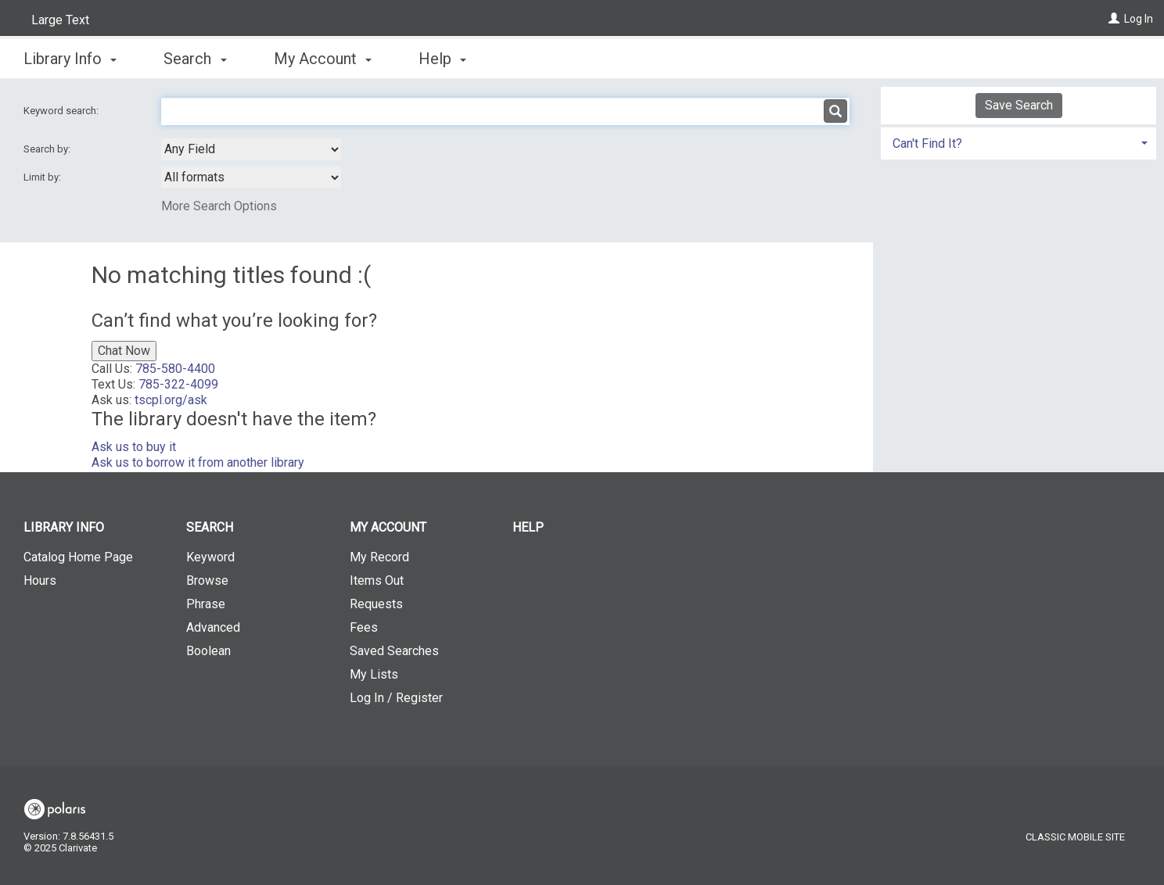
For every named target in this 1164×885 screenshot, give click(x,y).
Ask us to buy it (134, 446)
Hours (39, 580)
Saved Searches (394, 650)
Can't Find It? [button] (927, 143)
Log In (1138, 19)
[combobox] (251, 149)
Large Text (60, 20)
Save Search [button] (1019, 105)
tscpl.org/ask (171, 399)
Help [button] (442, 58)
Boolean (208, 650)
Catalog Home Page (78, 557)
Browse (207, 580)
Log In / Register (396, 697)
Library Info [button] (70, 58)
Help (528, 527)
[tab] (1018, 141)
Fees (364, 627)
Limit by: (43, 177)
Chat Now (124, 350)
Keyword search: (62, 110)
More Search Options (219, 206)
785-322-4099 (178, 384)
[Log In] (1113, 19)
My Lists (374, 674)
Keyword (210, 557)
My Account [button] (323, 58)
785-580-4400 (175, 368)
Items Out (377, 580)
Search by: (48, 149)
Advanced (213, 627)
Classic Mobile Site (1075, 837)
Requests (376, 604)
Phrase (205, 604)
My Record (379, 557)
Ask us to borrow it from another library (198, 462)
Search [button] (194, 58)
